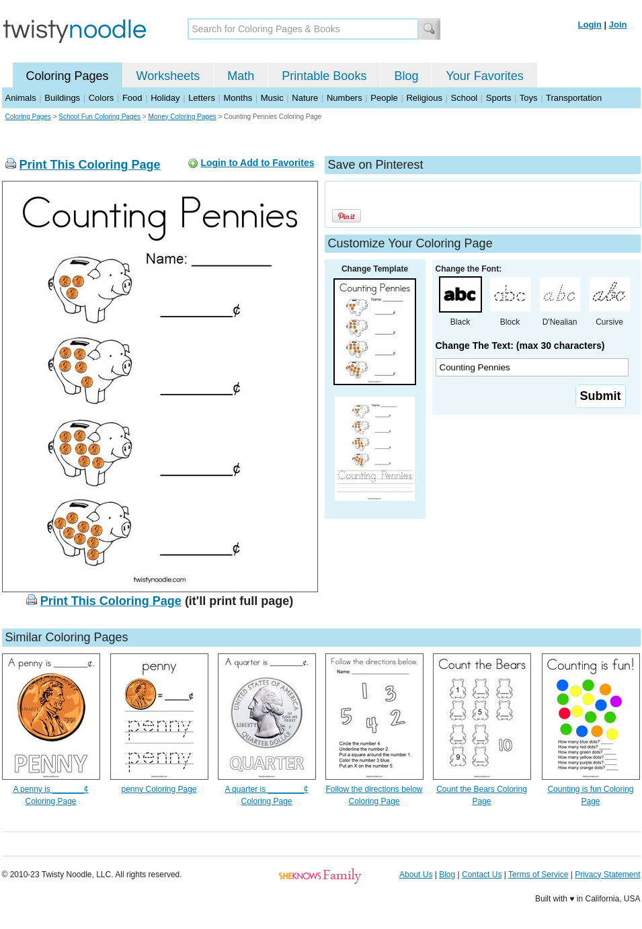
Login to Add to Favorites (257, 162)
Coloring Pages (67, 76)
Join (618, 24)
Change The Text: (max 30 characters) (520, 345)
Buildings (62, 98)
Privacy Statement (607, 874)
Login (590, 24)
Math (240, 76)
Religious (424, 98)
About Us (415, 874)
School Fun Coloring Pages (99, 116)
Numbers (344, 98)
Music (272, 98)
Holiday (165, 98)
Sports (499, 98)
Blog (406, 76)
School (464, 98)
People (383, 98)
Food (132, 98)
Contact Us (481, 874)
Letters (201, 98)
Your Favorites (484, 76)
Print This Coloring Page (90, 164)
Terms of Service (538, 874)
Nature (305, 98)
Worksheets (168, 76)
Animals (20, 98)
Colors (101, 98)
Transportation (574, 98)
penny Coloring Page (158, 789)
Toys (529, 98)
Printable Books (324, 76)
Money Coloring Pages (182, 116)
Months (238, 98)
